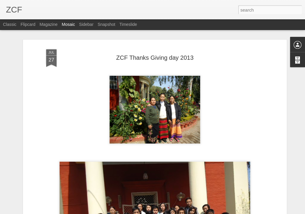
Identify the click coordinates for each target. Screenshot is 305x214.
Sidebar (86, 24)
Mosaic (68, 24)
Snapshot (106, 24)
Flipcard (28, 24)
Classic (9, 24)
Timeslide (128, 24)
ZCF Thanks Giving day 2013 (155, 57)
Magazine (49, 24)
